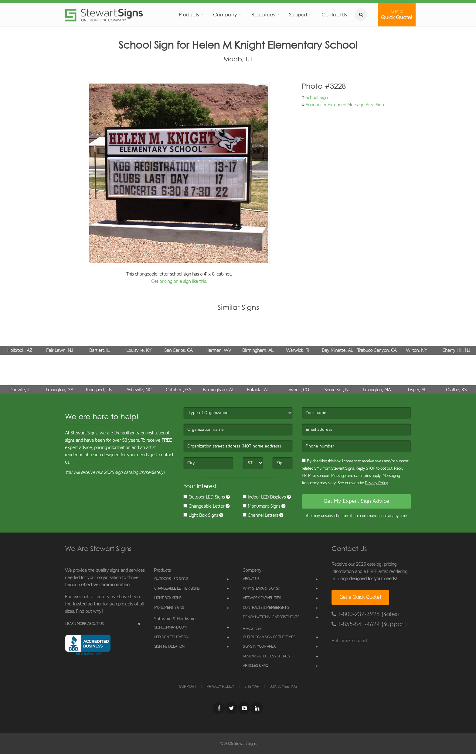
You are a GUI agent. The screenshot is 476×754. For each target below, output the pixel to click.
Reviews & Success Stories (266, 656)
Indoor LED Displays (264, 497)
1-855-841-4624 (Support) (369, 624)
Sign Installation (169, 647)
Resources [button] (263, 15)
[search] (361, 15)
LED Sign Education (171, 637)
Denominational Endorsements (271, 617)
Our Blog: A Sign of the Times (269, 637)
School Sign (316, 97)
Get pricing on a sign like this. (179, 281)
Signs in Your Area (259, 647)
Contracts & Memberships (266, 608)
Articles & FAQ (255, 666)
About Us (251, 579)
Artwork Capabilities (262, 598)
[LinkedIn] (257, 708)
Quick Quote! (396, 14)
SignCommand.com (170, 627)
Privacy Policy (376, 483)
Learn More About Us (84, 624)
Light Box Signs (200, 515)
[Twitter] (231, 708)
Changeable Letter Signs (176, 589)
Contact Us (334, 15)
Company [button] (225, 15)
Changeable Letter (203, 506)
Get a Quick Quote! (360, 597)
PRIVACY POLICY (220, 686)
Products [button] (189, 15)
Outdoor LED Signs (204, 497)
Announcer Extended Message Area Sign (344, 104)
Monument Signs (261, 506)
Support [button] (298, 15)
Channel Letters (260, 515)
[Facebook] (218, 708)
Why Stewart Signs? (261, 589)
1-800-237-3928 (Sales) (365, 614)
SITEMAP (251, 686)
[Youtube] (244, 708)
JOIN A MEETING (283, 686)
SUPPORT (187, 686)
